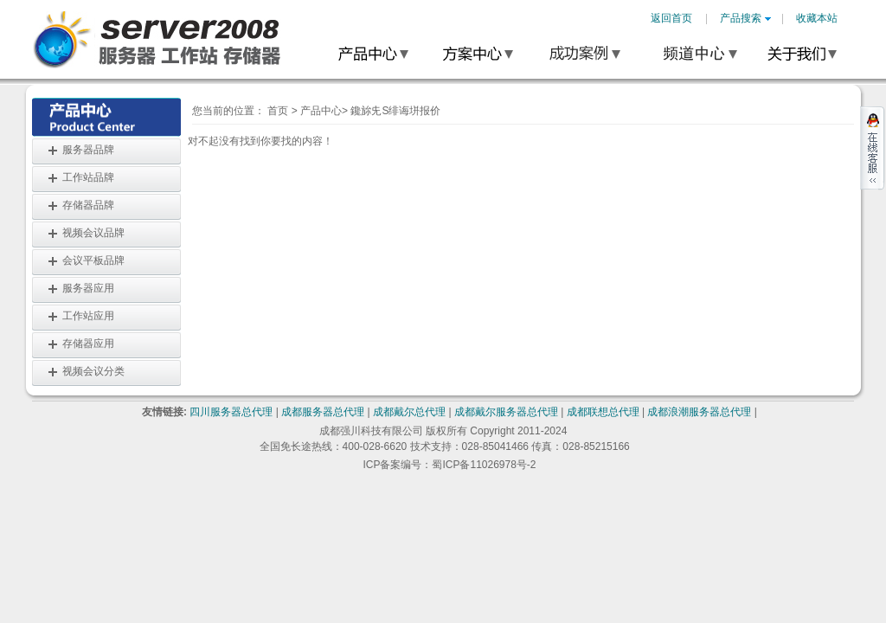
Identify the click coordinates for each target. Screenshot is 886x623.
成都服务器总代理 (322, 412)
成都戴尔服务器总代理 (506, 412)
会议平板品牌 (93, 260)
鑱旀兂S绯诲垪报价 (395, 111)
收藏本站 (817, 18)
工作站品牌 (88, 177)
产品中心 (321, 111)
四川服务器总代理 (231, 412)
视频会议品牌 (93, 233)
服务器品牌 (88, 150)
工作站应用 (88, 316)
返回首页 (671, 18)
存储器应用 (88, 343)
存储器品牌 (88, 205)
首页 (277, 111)
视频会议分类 (93, 371)
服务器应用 (88, 288)
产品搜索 (745, 18)
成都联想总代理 (603, 412)
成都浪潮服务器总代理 (699, 412)
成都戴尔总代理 (409, 412)
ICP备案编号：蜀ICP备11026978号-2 (449, 465)
